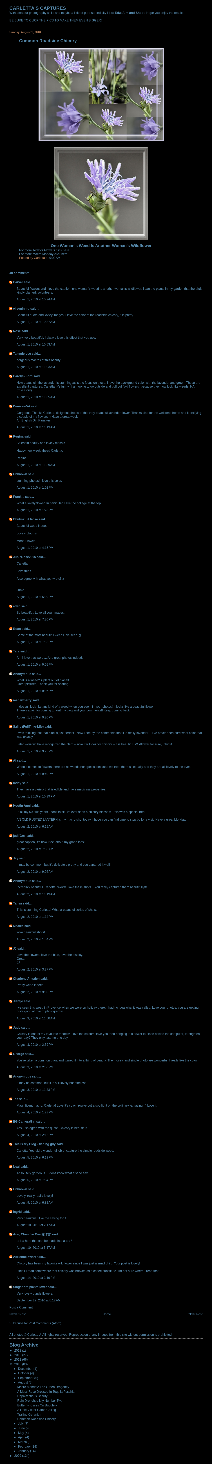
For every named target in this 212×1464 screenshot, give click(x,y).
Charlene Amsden (26, 978)
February (25, 1446)
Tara (16, 651)
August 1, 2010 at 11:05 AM (36, 397)
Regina (18, 436)
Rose (17, 331)
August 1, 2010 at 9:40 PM (35, 774)
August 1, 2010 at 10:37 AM (36, 322)
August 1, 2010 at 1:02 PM (35, 487)
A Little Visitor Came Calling (36, 1410)
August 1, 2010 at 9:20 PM (35, 717)
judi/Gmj (19, 836)
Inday (17, 783)
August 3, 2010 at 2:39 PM (35, 1044)
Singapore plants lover (30, 1287)
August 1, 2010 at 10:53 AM (36, 344)
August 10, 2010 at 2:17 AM (36, 1225)
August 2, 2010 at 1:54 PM (35, 939)
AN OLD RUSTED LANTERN (37, 819)
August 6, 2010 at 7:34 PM (35, 1180)
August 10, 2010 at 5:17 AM (36, 1247)
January (24, 1451)
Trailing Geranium (29, 1414)
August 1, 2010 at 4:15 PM (35, 548)
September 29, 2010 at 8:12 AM (39, 1300)
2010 (18, 1364)
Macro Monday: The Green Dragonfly (43, 1387)
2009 (18, 1456)
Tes (15, 1099)
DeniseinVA (21, 406)
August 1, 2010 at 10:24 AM (36, 299)
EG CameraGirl (24, 1121)
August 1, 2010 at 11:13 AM (36, 427)
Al (14, 760)
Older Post (195, 1314)
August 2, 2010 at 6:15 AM (35, 826)
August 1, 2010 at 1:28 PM (35, 510)
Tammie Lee (22, 353)
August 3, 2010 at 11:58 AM (36, 1018)
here (66, 250)
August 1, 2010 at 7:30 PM (35, 619)
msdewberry (22, 700)
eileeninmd (21, 308)
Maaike (18, 926)
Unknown (20, 474)
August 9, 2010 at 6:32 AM (35, 1202)
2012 (18, 1355)
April (21, 1437)
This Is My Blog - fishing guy (34, 1144)
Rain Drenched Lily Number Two (40, 1400)
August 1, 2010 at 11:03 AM (36, 367)
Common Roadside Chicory (36, 1419)
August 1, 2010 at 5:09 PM (35, 597)
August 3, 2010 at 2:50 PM (35, 1067)
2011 (18, 1359)
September (26, 1378)
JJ (14, 948)
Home (106, 1314)
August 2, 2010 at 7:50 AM (35, 849)
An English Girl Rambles (34, 420)
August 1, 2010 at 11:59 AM (36, 465)
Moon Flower (26, 541)
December (25, 1369)
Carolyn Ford (23, 376)
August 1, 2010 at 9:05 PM (35, 664)
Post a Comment (21, 1307)
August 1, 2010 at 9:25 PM (35, 751)
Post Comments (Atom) (45, 1323)
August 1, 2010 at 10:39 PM (36, 796)
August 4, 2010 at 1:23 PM (35, 1112)
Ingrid (17, 1212)
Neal (16, 1166)
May (21, 1433)
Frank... (18, 497)
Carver (18, 282)
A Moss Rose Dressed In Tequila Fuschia (46, 1391)
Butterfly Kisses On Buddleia (37, 1405)
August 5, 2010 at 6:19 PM (35, 1157)
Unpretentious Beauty (32, 1396)
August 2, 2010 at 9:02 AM (35, 871)
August (23, 1382)
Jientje (18, 1001)
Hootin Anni (22, 805)
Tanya (17, 903)
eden (16, 606)
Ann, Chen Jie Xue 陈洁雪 (32, 1234)
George (18, 1054)
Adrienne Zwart (24, 1257)
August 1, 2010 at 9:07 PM (35, 691)
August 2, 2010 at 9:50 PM (35, 992)
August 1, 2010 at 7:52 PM (35, 642)
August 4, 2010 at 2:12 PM (35, 1135)
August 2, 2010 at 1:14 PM (35, 917)
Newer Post (17, 1314)
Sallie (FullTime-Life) (28, 726)
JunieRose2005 (24, 557)
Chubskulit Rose (25, 519)
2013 (18, 1350)
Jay (15, 858)
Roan (17, 629)
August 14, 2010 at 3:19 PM (36, 1278)
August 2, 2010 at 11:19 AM (36, 894)
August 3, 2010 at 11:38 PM (36, 1090)
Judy (16, 1027)
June (22, 1428)
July (21, 1423)
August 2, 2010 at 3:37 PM (35, 969)
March (23, 1442)
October (24, 1373)
